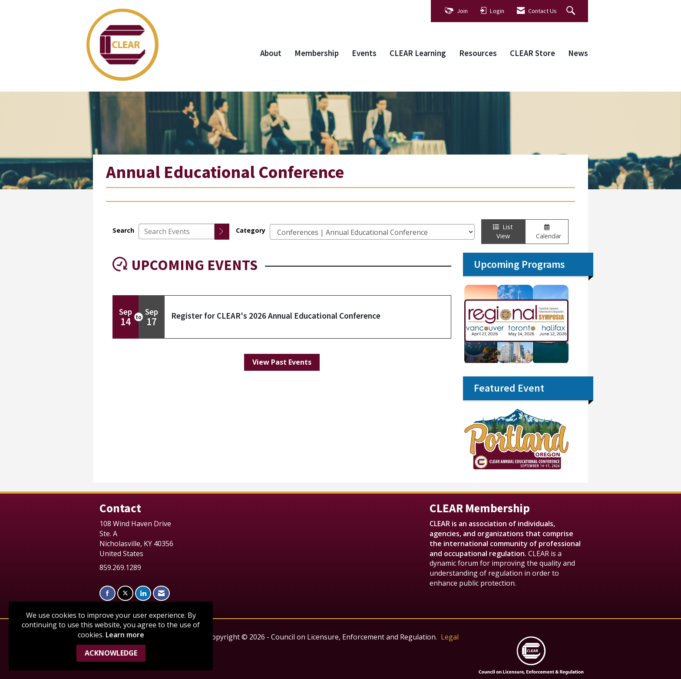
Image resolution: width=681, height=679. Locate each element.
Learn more (125, 634)
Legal (450, 637)
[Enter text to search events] (177, 231)
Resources (478, 53)
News (578, 53)
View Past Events (281, 362)
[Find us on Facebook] (107, 593)
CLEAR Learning (418, 53)
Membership (316, 53)
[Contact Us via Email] (161, 593)
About (270, 53)
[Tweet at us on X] (125, 593)
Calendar (546, 232)
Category (250, 230)
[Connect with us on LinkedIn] (143, 593)
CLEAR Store (532, 53)
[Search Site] (571, 11)
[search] (222, 232)
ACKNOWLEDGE (111, 653)
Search (123, 230)
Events (364, 53)
